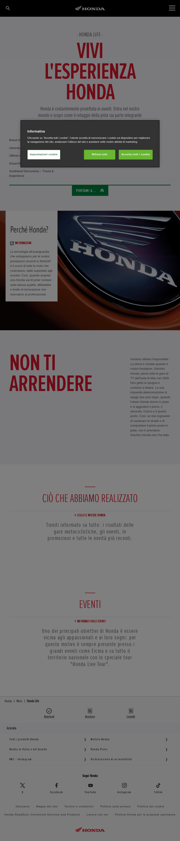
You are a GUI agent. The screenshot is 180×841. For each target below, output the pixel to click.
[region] (90, 144)
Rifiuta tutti (99, 154)
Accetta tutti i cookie (135, 154)
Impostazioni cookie (44, 154)
